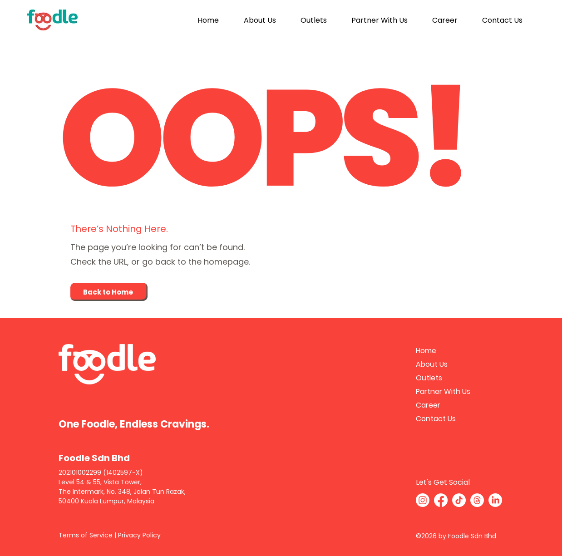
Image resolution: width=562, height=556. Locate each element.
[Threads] (477, 500)
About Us (432, 364)
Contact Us (436, 418)
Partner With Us (443, 391)
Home (426, 350)
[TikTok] (459, 500)
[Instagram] (422, 500)
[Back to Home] (109, 292)
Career (428, 405)
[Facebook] (441, 500)
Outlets (429, 378)
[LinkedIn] (495, 500)
